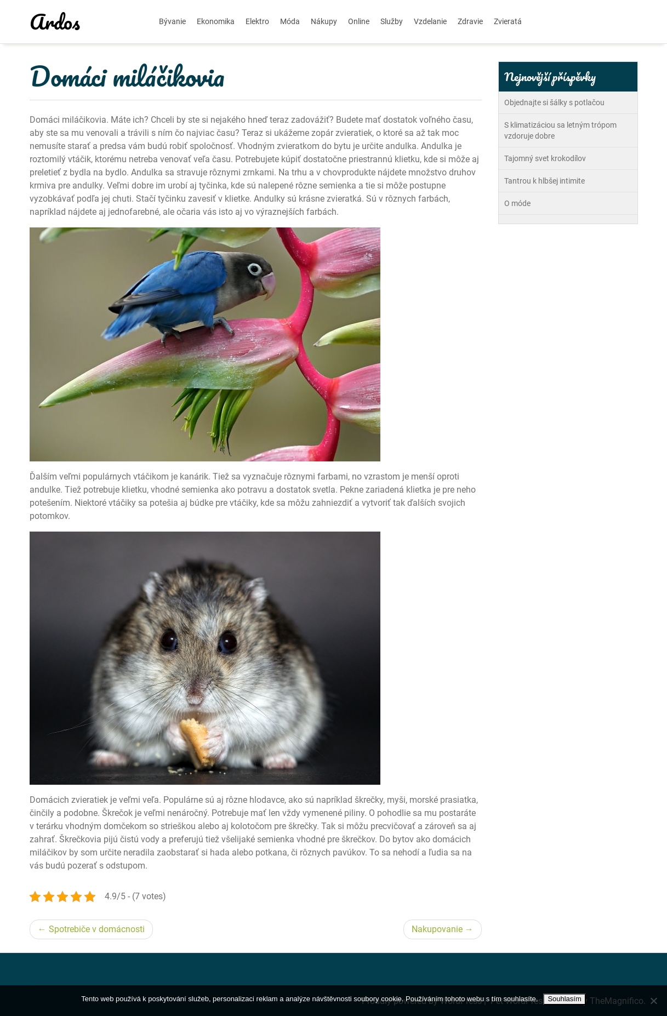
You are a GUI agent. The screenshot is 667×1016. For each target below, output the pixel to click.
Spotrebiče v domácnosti (97, 929)
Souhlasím (564, 999)
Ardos (55, 21)
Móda (290, 21)
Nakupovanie (437, 929)
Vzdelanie (430, 21)
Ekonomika (216, 21)
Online (358, 21)
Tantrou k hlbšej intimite (544, 180)
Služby (391, 21)
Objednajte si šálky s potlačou (554, 102)
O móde (517, 203)
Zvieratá (508, 21)
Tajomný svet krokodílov (545, 158)
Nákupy (324, 21)
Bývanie (172, 21)
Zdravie (470, 21)
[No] (653, 1000)
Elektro (257, 21)
